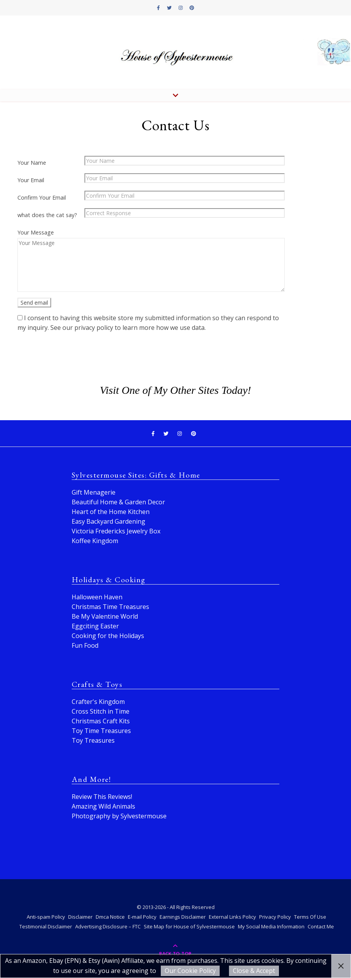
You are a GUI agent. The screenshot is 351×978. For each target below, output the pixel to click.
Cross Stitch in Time (100, 711)
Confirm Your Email (41, 197)
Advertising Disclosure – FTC (108, 926)
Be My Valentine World (105, 616)
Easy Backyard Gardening (108, 521)
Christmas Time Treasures (110, 606)
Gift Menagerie (93, 492)
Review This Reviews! (102, 796)
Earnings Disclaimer (183, 916)
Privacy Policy (275, 916)
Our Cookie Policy (190, 970)
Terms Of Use (310, 916)
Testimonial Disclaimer (45, 926)
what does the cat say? (47, 215)
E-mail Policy (142, 916)
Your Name (31, 162)
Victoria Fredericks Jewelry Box (116, 531)
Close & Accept (254, 970)
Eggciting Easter (95, 626)
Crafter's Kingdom (98, 701)
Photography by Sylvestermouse (119, 816)
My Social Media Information (271, 926)
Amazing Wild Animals (103, 806)
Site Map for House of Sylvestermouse (189, 926)
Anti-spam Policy (46, 916)
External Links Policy (232, 916)
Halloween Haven (97, 597)
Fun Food (85, 645)
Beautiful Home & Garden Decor (118, 502)
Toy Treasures (93, 740)
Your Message (35, 232)
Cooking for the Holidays (108, 635)
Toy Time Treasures (101, 730)
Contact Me (321, 926)
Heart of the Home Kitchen (111, 511)
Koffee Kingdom (95, 540)
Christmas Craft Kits (101, 721)
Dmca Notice (110, 916)
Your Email (30, 180)
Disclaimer (80, 916)
